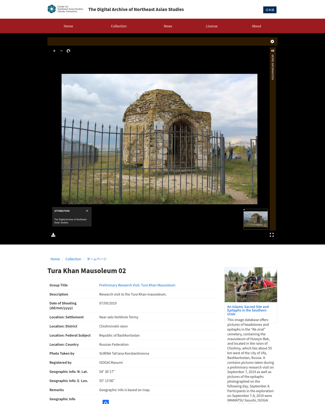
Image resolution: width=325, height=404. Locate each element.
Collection (119, 25)
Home (68, 25)
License (212, 25)
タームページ (97, 258)
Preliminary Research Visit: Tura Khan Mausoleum (137, 284)
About (256, 25)
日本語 (270, 10)
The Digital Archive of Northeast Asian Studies (136, 9)
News (168, 25)
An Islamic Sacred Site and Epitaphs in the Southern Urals (248, 310)
